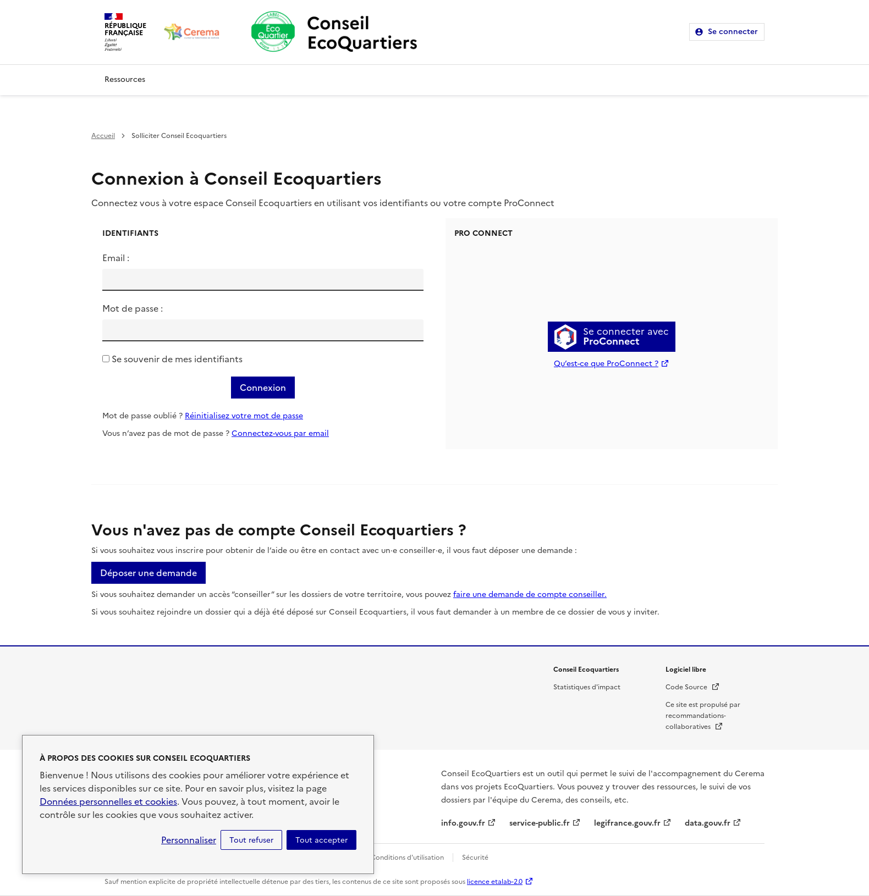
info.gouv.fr (463, 823)
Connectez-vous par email (280, 433)
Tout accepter (321, 839)
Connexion (263, 387)
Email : (115, 257)
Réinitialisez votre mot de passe (244, 416)
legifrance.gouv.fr (627, 823)
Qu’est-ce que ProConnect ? (606, 363)
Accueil (103, 136)
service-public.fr (539, 823)
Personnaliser (188, 840)
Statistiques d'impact (586, 687)
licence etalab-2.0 (494, 882)
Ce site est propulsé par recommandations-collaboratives (703, 716)
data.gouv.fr (707, 823)
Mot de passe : (132, 308)
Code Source (693, 687)
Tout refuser (251, 839)
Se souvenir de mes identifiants (177, 359)
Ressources (125, 79)
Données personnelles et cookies (108, 801)
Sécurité (475, 857)
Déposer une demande (148, 572)
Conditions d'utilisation (407, 857)
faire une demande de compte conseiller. (530, 594)
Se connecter (733, 31)
